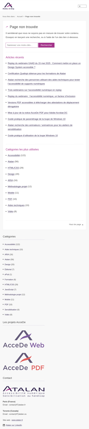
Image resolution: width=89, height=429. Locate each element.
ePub (7, 274)
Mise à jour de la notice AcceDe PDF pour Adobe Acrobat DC (38, 112)
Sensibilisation (11, 308)
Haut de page (75, 224)
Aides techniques (16, 205)
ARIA (10, 180)
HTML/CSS (13, 168)
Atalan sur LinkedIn (14, 424)
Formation (9, 279)
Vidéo (10, 211)
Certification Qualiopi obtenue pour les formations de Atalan (37, 73)
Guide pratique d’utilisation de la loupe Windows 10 (33, 135)
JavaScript (9, 289)
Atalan (11, 161)
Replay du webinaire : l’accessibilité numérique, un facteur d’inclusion (42, 96)
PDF (10, 199)
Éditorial (8, 269)
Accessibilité (14, 155)
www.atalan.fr (17, 419)
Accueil (20, 16)
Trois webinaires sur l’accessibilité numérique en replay (35, 90)
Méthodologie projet (17, 186)
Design (11, 174)
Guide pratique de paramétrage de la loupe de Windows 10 (37, 119)
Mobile (11, 193)
